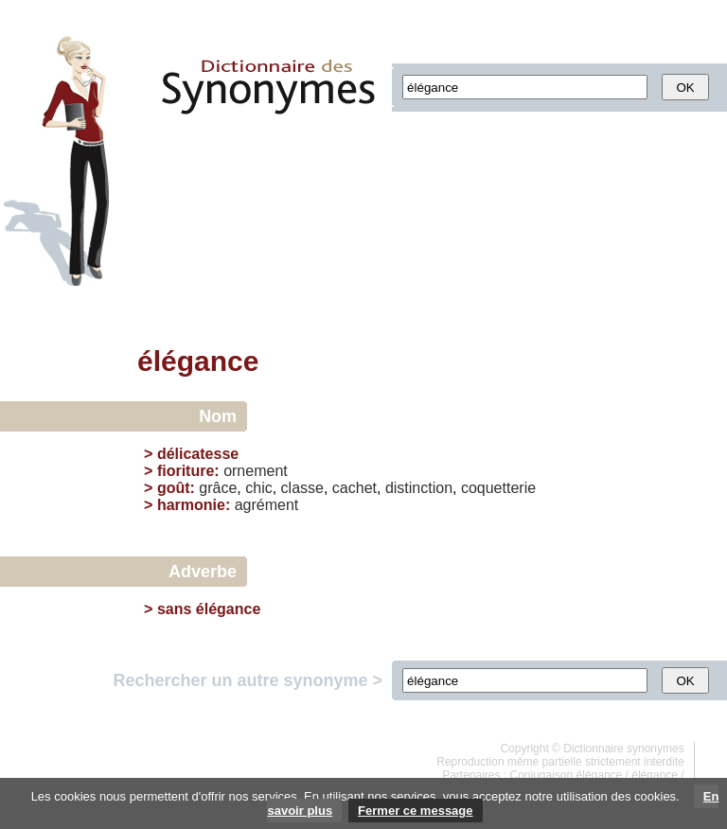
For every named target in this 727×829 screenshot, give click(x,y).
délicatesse (198, 454)
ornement (255, 471)
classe (302, 488)
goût (173, 488)
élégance (654, 775)
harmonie (191, 505)
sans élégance (208, 609)
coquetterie (498, 488)
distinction (418, 488)
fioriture (185, 471)
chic (258, 488)
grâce (218, 488)
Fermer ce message (415, 810)
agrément (267, 505)
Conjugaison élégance (566, 775)
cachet (354, 488)
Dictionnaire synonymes (623, 748)
